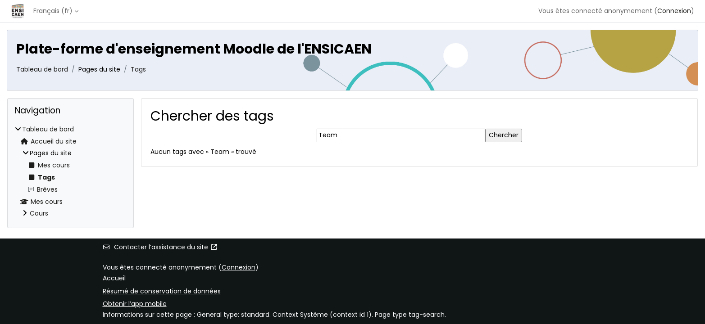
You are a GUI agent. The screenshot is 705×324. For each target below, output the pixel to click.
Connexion (674, 10)
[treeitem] (70, 171)
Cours (39, 213)
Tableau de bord (42, 69)
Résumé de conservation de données (162, 291)
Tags (138, 69)
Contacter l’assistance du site (160, 247)
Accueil (114, 278)
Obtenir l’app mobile (135, 303)
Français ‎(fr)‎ (53, 10)
